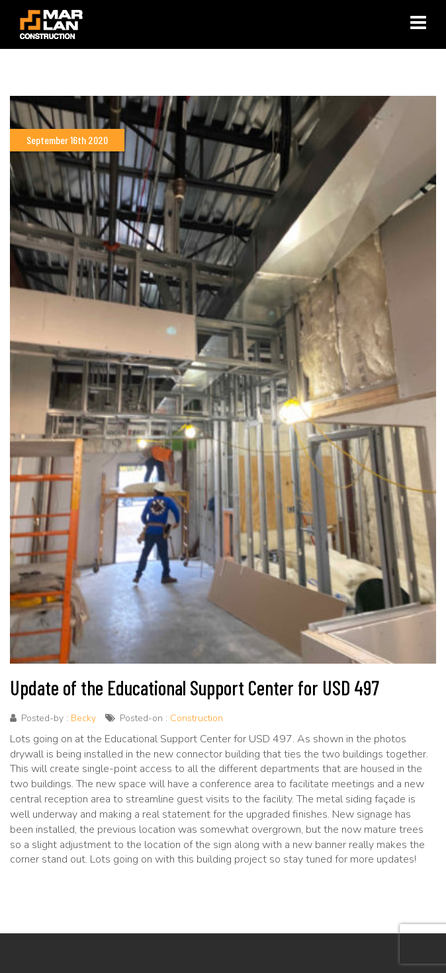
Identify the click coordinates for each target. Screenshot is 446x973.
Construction (196, 718)
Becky (83, 718)
